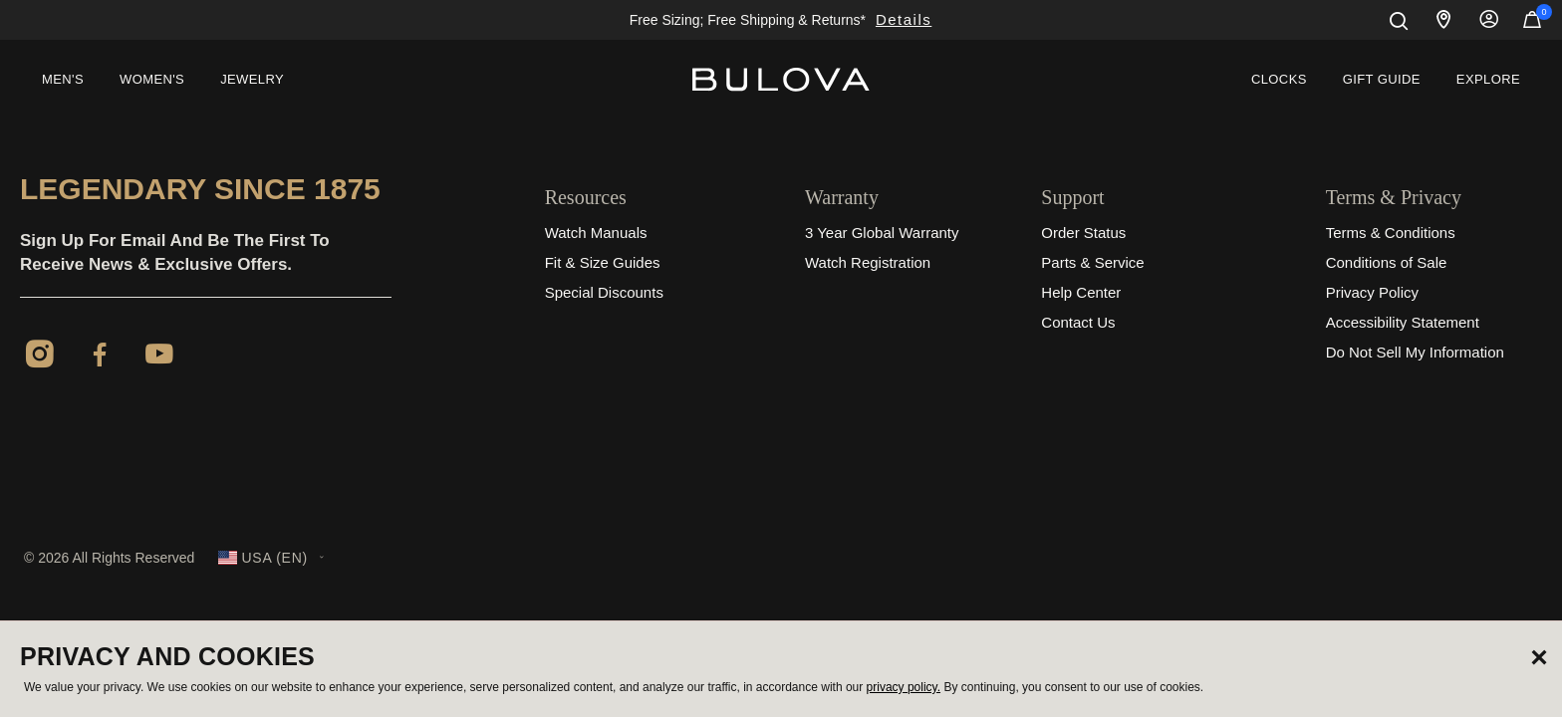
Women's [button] (152, 79)
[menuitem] (63, 80)
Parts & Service (1092, 262)
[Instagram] (40, 357)
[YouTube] (159, 357)
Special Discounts (604, 292)
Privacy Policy (1372, 292)
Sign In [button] (1489, 20)
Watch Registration (867, 262)
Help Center (1081, 292)
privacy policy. (903, 687)
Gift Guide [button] (1382, 79)
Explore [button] (1488, 79)
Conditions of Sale (1386, 262)
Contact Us (1078, 322)
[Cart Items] (1532, 24)
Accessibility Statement (1402, 322)
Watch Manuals (596, 232)
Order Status (1083, 232)
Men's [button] (63, 79)
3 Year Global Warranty (882, 232)
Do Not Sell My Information (1415, 352)
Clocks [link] (1279, 79)
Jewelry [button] (252, 79)
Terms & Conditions (1390, 232)
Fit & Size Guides (602, 262)
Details (903, 19)
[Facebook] (100, 357)
